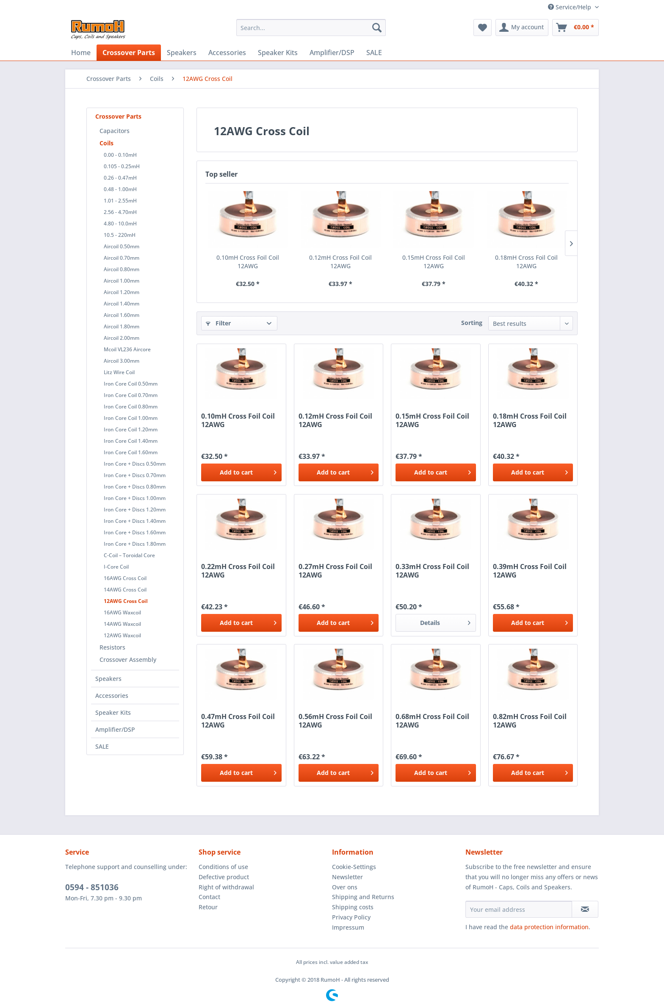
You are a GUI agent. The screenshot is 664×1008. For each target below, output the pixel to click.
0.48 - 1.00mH (120, 189)
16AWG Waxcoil (122, 612)
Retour (208, 907)
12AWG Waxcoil (122, 635)
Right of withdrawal (226, 887)
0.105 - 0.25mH (122, 166)
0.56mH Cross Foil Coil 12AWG (335, 720)
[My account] (521, 27)
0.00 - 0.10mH (120, 154)
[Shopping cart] (575, 27)
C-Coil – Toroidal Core (129, 555)
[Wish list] (482, 27)
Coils (106, 143)
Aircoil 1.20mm (121, 292)
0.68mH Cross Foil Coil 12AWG (432, 720)
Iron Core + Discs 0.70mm (135, 475)
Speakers (108, 679)
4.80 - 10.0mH (120, 223)
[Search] (377, 27)
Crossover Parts (118, 116)
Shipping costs (353, 907)
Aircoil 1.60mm (121, 315)
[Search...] (311, 27)
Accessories (111, 695)
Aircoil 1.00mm (121, 280)
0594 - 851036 (92, 887)
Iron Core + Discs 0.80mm (135, 486)
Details (445, 621)
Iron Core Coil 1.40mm (131, 440)
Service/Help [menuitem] (570, 7)
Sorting (471, 323)
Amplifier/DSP (115, 729)
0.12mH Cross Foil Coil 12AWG (340, 261)
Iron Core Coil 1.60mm (131, 452)
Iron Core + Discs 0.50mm (135, 463)
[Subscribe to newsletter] (585, 909)
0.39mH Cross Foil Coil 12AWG (530, 570)
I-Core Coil (116, 566)
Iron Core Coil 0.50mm (131, 383)
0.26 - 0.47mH (120, 177)
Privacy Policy (351, 917)
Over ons (344, 887)
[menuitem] (311, 27)
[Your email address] (518, 909)
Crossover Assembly (128, 659)
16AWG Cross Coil (125, 578)
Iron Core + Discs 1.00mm (135, 498)
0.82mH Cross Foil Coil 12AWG (530, 720)
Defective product (224, 877)
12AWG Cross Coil (126, 601)
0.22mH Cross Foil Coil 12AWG (238, 570)
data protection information (549, 927)
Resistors (112, 647)
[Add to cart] (241, 472)
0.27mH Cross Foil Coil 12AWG (335, 570)
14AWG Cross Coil (125, 589)
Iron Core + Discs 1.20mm (135, 509)
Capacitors (115, 131)
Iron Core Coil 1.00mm (131, 418)
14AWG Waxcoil (122, 624)
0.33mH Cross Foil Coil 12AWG (432, 570)
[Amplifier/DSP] (332, 52)
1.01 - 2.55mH (120, 200)
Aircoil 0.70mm (121, 257)
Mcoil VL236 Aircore (127, 349)
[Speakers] (181, 52)
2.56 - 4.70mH (120, 212)
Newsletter (347, 877)
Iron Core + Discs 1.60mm (135, 532)
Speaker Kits (113, 712)
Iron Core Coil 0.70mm (131, 395)
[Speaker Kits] (278, 52)
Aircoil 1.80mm (121, 326)
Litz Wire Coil (119, 372)
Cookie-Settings (354, 867)
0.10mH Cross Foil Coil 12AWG (247, 261)
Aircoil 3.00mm (121, 360)
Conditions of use (223, 867)
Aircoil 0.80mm (121, 269)
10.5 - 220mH (120, 235)
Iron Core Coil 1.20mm (131, 429)
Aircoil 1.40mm (121, 303)
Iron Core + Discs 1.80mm (135, 543)
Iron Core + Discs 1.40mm (135, 521)
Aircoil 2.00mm (121, 338)
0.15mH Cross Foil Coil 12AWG (433, 261)
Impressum (348, 927)
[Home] (81, 52)
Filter (218, 323)
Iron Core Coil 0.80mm (131, 406)
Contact (209, 897)
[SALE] (374, 52)
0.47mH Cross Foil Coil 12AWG (238, 720)
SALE (102, 746)
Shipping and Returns (363, 897)
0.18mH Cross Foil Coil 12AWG (526, 261)
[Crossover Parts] (129, 52)
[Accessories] (227, 52)
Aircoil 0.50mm (121, 246)
